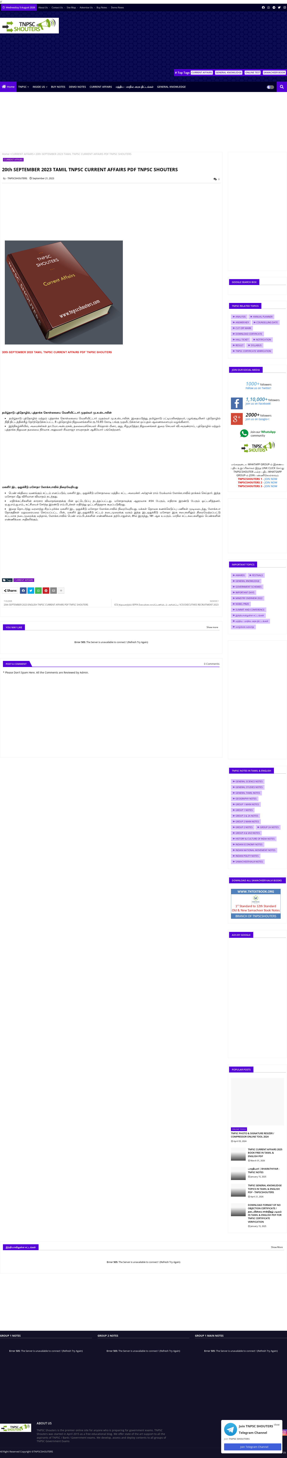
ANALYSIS (241, 316)
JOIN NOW (270, 479)
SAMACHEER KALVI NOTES (249, 861)
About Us (43, 7)
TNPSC (22, 86)
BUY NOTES (58, 86)
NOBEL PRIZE (242, 604)
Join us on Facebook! (258, 403)
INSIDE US (39, 86)
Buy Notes (102, 7)
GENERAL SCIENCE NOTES (249, 781)
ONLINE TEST (252, 72)
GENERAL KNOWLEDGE (229, 72)
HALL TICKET (242, 339)
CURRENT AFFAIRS (201, 72)
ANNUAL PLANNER (262, 316)
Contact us (57, 7)
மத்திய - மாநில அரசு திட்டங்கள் (134, 86)
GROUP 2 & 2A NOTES (247, 815)
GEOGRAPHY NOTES (246, 798)
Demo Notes (117, 7)
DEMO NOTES (77, 86)
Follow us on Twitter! (258, 388)
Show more (212, 627)
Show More (277, 1247)
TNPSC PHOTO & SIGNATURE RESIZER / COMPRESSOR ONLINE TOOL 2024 (252, 1135)
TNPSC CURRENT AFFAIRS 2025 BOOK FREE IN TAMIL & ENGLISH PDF (265, 1153)
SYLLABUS (256, 345)
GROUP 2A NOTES (269, 827)
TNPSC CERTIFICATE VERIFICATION (253, 351)
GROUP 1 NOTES (244, 810)
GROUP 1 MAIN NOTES (247, 804)
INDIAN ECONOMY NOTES (249, 844)
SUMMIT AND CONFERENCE (250, 609)
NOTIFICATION (263, 339)
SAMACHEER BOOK (274, 72)
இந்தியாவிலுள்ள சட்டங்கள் (250, 615)
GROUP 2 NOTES (244, 827)
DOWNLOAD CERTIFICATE (249, 333)
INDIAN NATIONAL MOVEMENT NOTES (255, 850)
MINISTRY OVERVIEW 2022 (249, 598)
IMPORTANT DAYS (245, 592)
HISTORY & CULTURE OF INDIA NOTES (255, 838)
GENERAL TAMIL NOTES (248, 792)
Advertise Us (86, 7)
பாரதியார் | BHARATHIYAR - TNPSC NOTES (263, 1170)
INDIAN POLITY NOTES (247, 855)
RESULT (239, 345)
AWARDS (240, 575)
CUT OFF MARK (243, 328)
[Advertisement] (220, 41)
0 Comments (211, 664)
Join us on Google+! (257, 419)
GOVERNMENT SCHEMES (249, 586)
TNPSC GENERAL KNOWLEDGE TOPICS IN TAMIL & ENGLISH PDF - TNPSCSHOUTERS (265, 1189)
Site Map (71, 7)
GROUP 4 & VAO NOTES (248, 833)
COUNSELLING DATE (267, 322)
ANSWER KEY (242, 322)
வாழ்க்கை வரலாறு (245, 626)
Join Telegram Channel (252, 1447)
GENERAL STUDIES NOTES (249, 787)
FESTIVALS (257, 575)
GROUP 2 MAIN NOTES (247, 821)
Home (11, 86)
